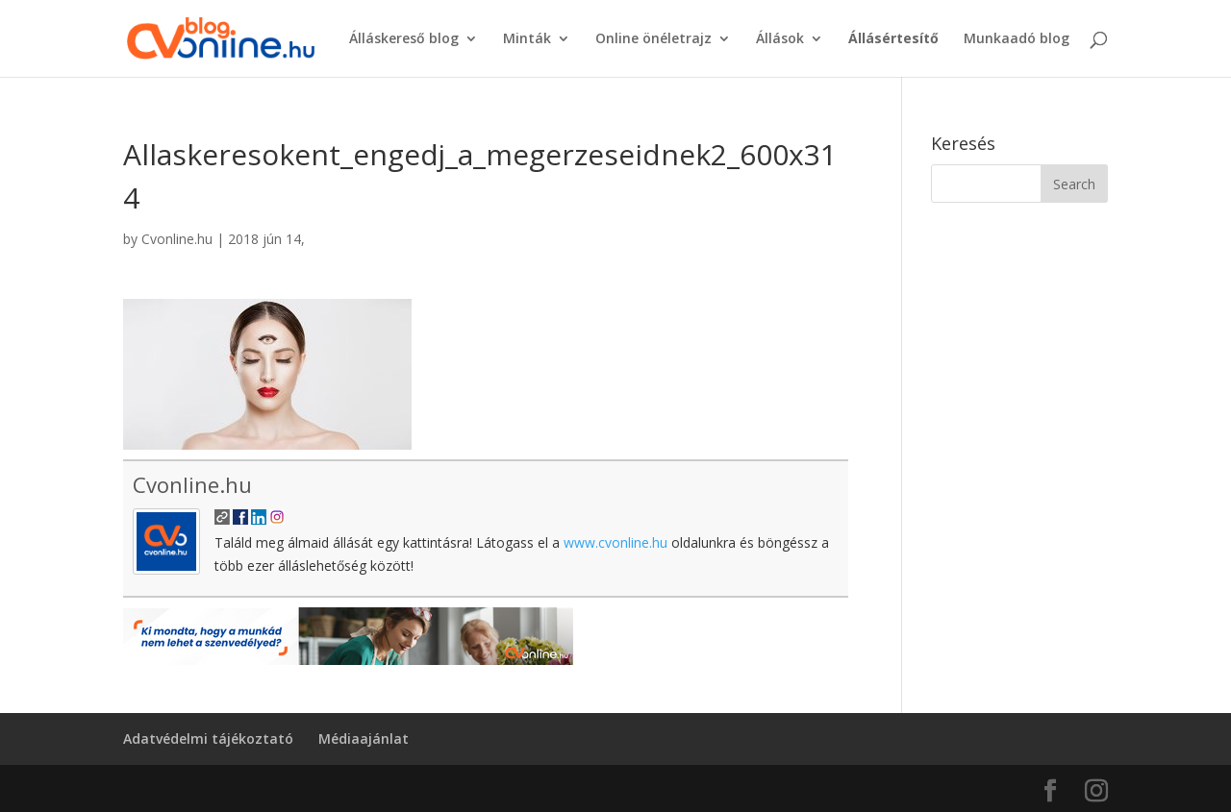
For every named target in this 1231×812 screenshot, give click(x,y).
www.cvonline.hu (615, 542)
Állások (780, 39)
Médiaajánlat (363, 738)
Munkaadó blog (1016, 39)
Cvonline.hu (177, 239)
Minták (527, 39)
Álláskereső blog (404, 39)
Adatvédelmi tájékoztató (208, 738)
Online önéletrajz (653, 39)
